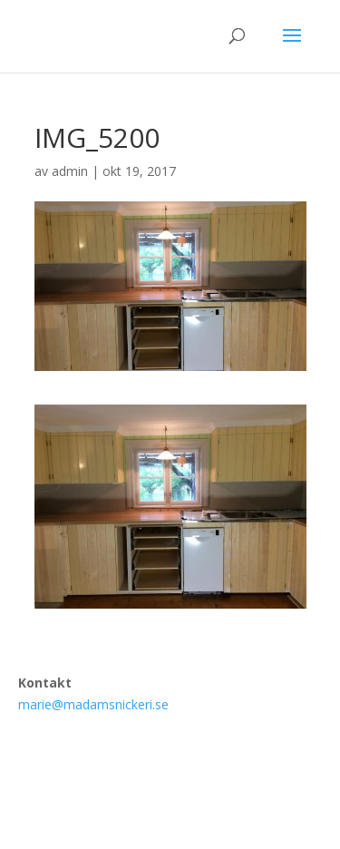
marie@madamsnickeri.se (93, 704)
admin (70, 171)
